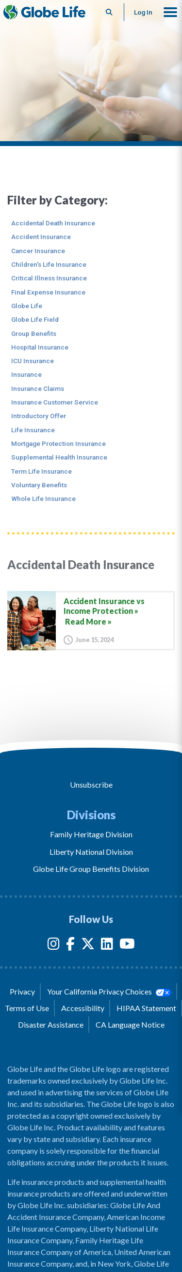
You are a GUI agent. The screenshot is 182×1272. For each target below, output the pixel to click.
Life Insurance (33, 430)
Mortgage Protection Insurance (58, 443)
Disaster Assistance (50, 1024)
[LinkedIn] (107, 945)
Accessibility (82, 1008)
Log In (143, 12)
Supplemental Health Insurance (59, 457)
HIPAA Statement (146, 1008)
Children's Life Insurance (48, 264)
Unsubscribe (91, 784)
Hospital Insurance (39, 347)
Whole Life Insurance (43, 498)
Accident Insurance (41, 236)
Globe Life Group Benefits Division (91, 868)
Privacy (22, 991)
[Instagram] (54, 945)
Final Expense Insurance (48, 292)
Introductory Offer (38, 416)
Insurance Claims (37, 388)
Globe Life (26, 306)
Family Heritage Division (91, 834)
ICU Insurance (32, 361)
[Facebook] (70, 945)
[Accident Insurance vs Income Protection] (91, 620)
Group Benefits (33, 333)
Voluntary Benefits (39, 485)
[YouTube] (127, 945)
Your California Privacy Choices (109, 991)
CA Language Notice (130, 1024)
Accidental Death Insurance (53, 223)
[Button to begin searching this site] (109, 12)
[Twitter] (88, 945)
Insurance (26, 374)
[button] (170, 12)
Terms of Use (27, 1008)
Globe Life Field (35, 319)
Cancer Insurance (38, 251)
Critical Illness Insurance (49, 278)
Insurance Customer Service (54, 402)
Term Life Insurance (41, 471)
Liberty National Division (91, 851)
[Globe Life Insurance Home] (44, 12)
